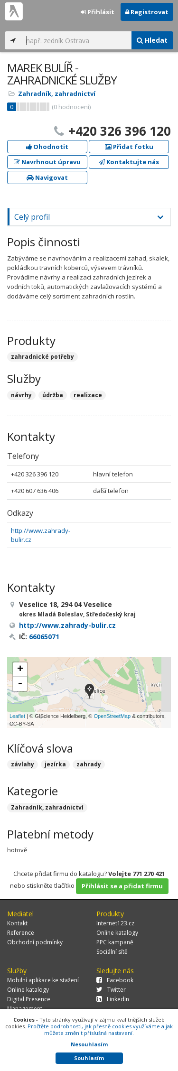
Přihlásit (97, 12)
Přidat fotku (129, 146)
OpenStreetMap (112, 716)
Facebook (114, 980)
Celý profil (32, 217)
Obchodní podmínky (35, 942)
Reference (20, 933)
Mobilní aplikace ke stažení (43, 980)
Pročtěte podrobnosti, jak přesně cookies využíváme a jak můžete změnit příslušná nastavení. (100, 1029)
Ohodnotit (47, 146)
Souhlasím (89, 1058)
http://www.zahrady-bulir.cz (67, 625)
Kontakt (17, 923)
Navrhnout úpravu (47, 162)
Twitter (111, 990)
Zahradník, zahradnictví (56, 93)
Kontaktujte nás (129, 162)
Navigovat (47, 177)
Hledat (152, 40)
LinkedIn (112, 999)
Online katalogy (117, 933)
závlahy (22, 764)
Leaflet (17, 716)
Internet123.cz (115, 923)
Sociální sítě (112, 952)
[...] (76, 40)
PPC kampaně (114, 942)
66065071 (44, 636)
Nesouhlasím (89, 1044)
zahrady (88, 764)
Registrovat (147, 12)
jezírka (55, 764)
